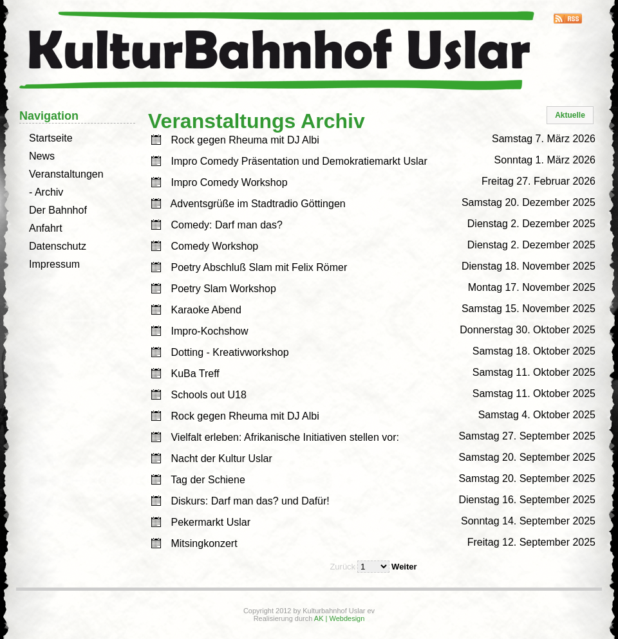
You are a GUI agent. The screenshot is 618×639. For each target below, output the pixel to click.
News (42, 156)
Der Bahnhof (58, 210)
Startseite (51, 138)
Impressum (54, 264)
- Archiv (46, 192)
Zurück (342, 566)
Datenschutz (57, 246)
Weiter (404, 566)
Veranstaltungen (66, 174)
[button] (570, 115)
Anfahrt (45, 228)
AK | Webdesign (339, 618)
